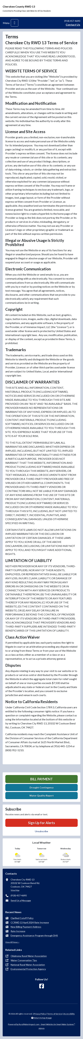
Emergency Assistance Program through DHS (34, 935)
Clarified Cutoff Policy (22, 918)
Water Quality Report (41, 795)
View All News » (12, 942)
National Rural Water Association (28, 964)
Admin (42, 1028)
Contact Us (73, 24)
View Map (15, 890)
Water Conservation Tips (24, 960)
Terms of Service (54, 1014)
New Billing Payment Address (26, 926)
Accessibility (69, 1014)
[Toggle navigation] (14, 23)
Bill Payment (41, 779)
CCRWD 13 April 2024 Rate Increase (30, 922)
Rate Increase (18, 931)
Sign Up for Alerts (41, 823)
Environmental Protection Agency (28, 969)
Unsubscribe (41, 831)
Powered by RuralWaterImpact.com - (41, 1024)
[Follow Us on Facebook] (41, 986)
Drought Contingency (42, 787)
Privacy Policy (40, 1014)
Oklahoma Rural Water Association (29, 956)
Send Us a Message (21, 900)
